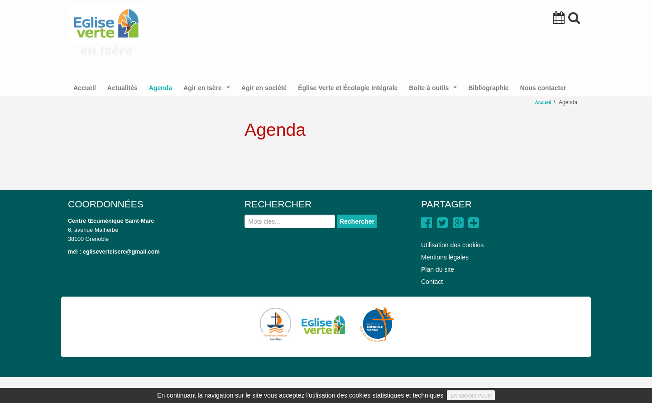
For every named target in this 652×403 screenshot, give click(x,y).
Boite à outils (434, 90)
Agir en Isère (208, 90)
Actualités (122, 87)
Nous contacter (543, 87)
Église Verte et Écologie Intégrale (348, 87)
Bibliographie (488, 87)
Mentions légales (445, 257)
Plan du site (437, 269)
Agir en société (264, 87)
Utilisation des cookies (452, 245)
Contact (432, 281)
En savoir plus (471, 395)
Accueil (84, 87)
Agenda (160, 87)
